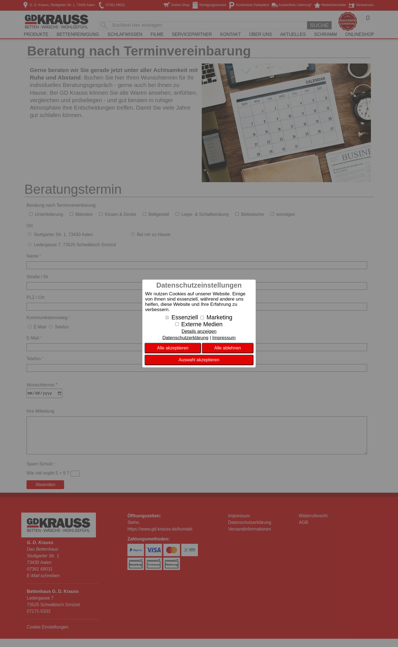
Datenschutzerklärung (185, 337)
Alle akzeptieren (172, 348)
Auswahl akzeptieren (199, 359)
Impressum (224, 337)
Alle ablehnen (227, 348)
